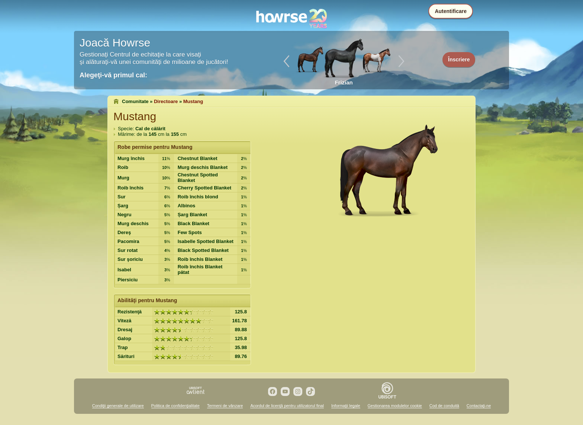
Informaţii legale (345, 405)
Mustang (193, 101)
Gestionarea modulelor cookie (395, 405)
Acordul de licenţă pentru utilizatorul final (287, 405)
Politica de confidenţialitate (175, 405)
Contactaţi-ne (479, 405)
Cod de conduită (444, 405)
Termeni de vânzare (225, 405)
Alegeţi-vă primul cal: (113, 75)
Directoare (166, 101)
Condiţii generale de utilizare (118, 405)
